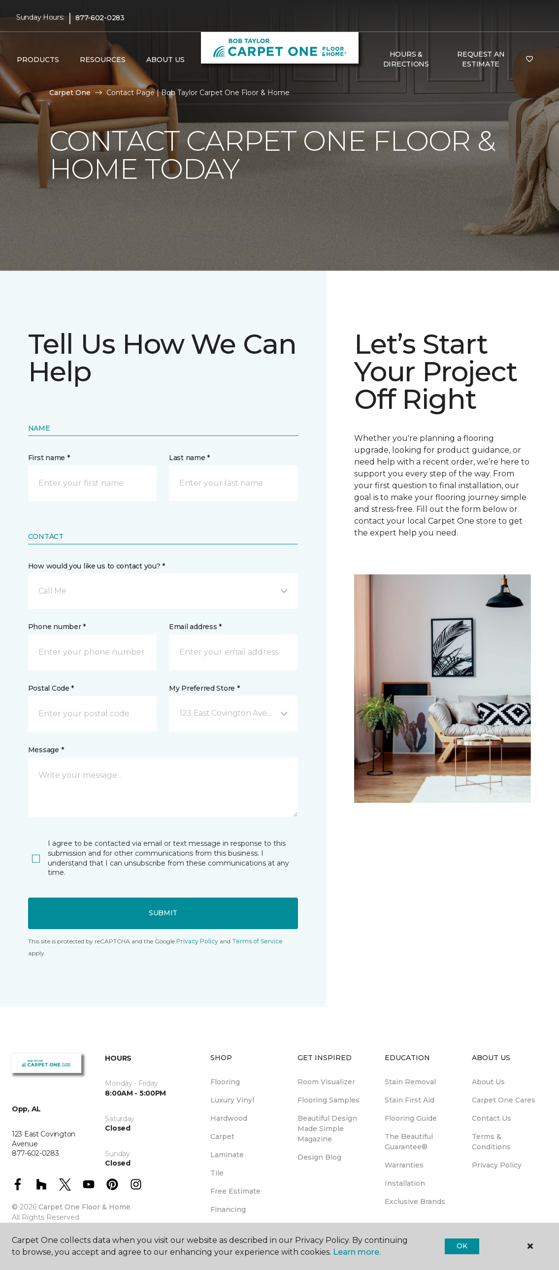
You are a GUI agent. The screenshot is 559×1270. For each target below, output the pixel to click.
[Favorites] (529, 59)
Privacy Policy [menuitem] (497, 1165)
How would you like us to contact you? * (96, 566)
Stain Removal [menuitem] (410, 1081)
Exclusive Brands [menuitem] (415, 1201)
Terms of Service (257, 941)
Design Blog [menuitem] (319, 1157)
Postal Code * (51, 688)
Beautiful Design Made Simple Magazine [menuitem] (327, 1128)
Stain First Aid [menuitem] (409, 1100)
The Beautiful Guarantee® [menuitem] (409, 1141)
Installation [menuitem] (405, 1183)
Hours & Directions (406, 59)
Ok (462, 1245)
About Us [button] (165, 59)
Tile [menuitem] (217, 1173)
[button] (163, 591)
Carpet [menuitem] (222, 1136)
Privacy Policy (197, 941)
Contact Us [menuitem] (491, 1118)
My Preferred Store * (204, 688)
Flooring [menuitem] (225, 1081)
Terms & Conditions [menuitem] (491, 1141)
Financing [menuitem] (228, 1209)
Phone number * (57, 626)
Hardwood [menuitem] (228, 1118)
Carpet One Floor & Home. (85, 1207)
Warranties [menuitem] (404, 1165)
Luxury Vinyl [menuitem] (232, 1100)
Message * (46, 749)
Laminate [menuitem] (227, 1154)
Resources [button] (103, 59)
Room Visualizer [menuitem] (326, 1081)
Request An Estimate (480, 59)
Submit (163, 912)
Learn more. (357, 1252)
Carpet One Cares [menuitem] (503, 1100)
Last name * (189, 457)
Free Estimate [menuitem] (235, 1191)
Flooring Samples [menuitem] (328, 1100)
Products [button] (38, 59)
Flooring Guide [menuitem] (411, 1118)
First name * (49, 457)
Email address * (195, 626)
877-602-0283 (100, 17)
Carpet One (70, 92)
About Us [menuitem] (488, 1081)
